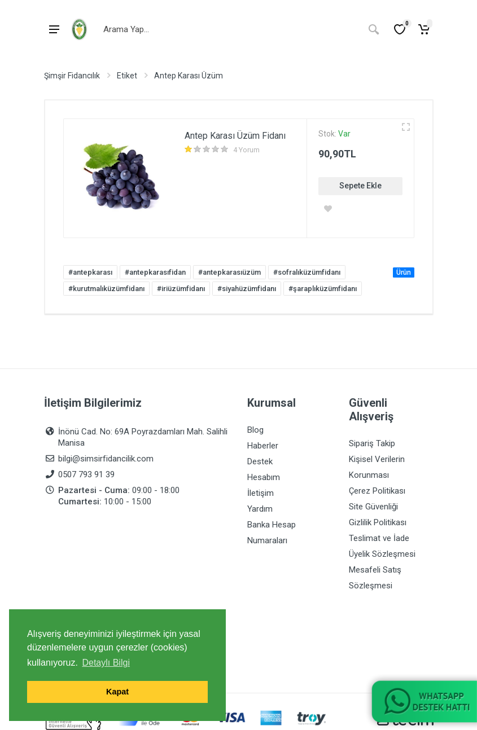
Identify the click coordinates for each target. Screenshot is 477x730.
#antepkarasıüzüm (229, 272)
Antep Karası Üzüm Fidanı (235, 135)
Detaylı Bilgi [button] (105, 662)
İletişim (260, 493)
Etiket (127, 75)
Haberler (262, 446)
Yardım (260, 509)
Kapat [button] (117, 691)
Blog (255, 430)
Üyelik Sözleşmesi (382, 554)
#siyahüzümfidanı (246, 288)
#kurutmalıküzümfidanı (106, 288)
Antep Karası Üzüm (188, 75)
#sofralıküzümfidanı (306, 272)
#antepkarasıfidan (155, 272)
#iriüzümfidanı (181, 288)
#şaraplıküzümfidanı (322, 288)
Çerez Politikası (377, 491)
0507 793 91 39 (86, 474)
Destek (260, 461)
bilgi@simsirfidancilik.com (106, 459)
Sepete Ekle (360, 185)
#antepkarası (90, 272)
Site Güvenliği (373, 507)
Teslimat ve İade (379, 538)
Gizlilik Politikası (377, 522)
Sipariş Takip (372, 443)
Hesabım (263, 477)
